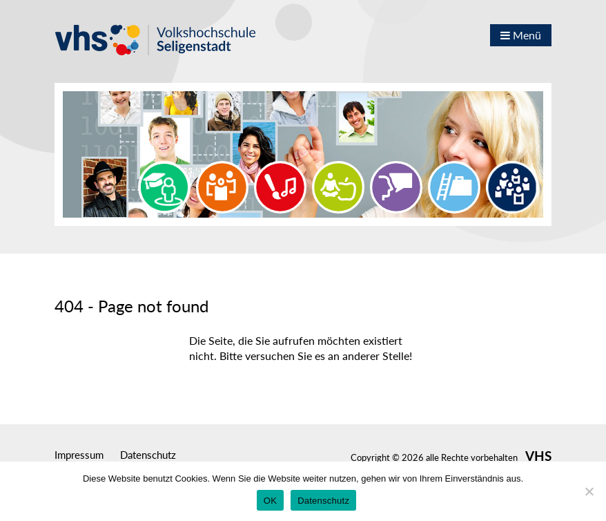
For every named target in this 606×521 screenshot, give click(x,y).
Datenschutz (148, 454)
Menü (520, 34)
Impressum (79, 454)
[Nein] (589, 491)
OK (270, 500)
